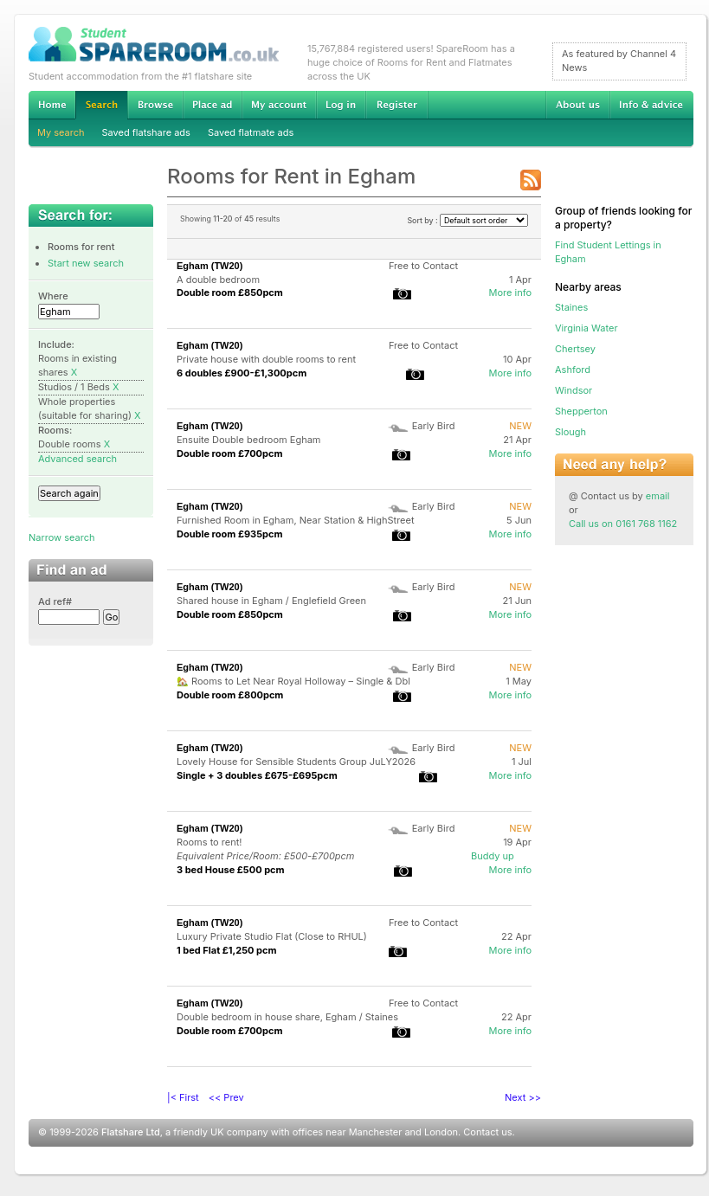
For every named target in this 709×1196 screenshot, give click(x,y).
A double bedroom (218, 279)
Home (52, 105)
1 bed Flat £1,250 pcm (227, 950)
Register (397, 105)
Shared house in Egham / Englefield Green (271, 601)
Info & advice (651, 105)
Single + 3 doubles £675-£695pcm (257, 775)
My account (279, 105)
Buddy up (492, 856)
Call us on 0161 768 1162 (623, 524)
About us (577, 105)
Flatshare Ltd (130, 1132)
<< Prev (226, 1097)
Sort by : (467, 220)
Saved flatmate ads (250, 132)
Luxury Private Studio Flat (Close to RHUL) (272, 936)
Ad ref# (55, 601)
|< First (183, 1097)
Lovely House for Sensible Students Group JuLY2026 (296, 762)
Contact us (487, 1132)
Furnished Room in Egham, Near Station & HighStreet (296, 520)
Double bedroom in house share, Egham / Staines (287, 1017)
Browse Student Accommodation (155, 105)
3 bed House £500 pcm (231, 870)
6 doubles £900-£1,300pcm (241, 373)
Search (101, 105)
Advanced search (77, 459)
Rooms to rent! (209, 842)
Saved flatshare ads (146, 132)
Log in (340, 105)
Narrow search (61, 537)
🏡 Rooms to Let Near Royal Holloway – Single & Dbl (293, 681)
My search (61, 132)
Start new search (86, 263)
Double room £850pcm (230, 292)
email (658, 496)
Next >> (523, 1097)
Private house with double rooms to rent (266, 359)
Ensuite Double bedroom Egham (248, 440)
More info (510, 292)
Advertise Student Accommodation (212, 105)
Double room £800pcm (230, 695)
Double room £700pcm (230, 453)
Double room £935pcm (230, 534)
